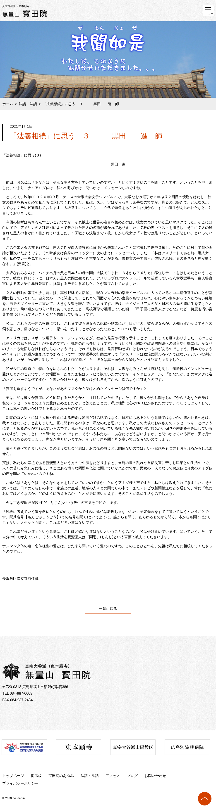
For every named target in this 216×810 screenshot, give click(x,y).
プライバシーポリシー (20, 783)
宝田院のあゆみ (61, 776)
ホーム (7, 104)
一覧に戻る (108, 609)
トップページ (13, 776)
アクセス (113, 776)
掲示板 (36, 776)
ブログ (132, 776)
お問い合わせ (155, 776)
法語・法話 (28, 104)
